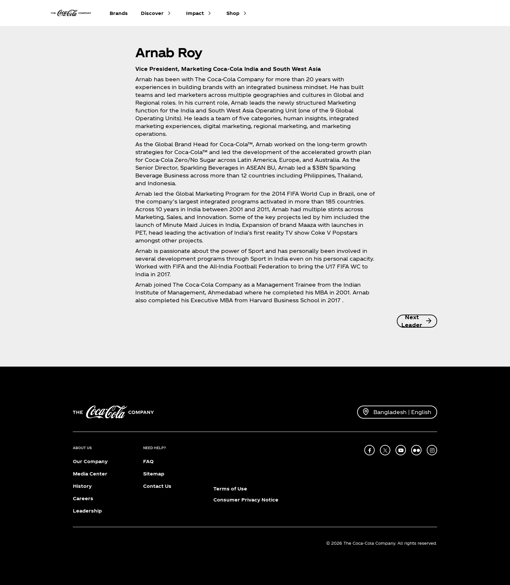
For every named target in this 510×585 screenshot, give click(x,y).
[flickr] (416, 450)
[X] (385, 450)
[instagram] (432, 450)
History (82, 486)
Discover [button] (152, 13)
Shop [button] (232, 13)
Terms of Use (230, 488)
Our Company (90, 461)
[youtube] (401, 450)
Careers (83, 498)
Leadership (87, 511)
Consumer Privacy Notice (245, 499)
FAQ (148, 461)
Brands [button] (119, 13)
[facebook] (369, 450)
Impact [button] (195, 13)
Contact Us (157, 486)
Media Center (90, 473)
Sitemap (153, 473)
